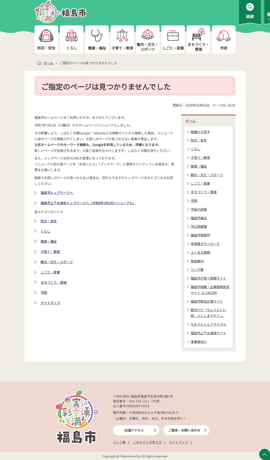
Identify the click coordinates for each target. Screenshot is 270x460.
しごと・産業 (173, 40)
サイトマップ (50, 302)
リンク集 (119, 442)
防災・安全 (46, 39)
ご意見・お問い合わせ (184, 430)
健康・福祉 (97, 40)
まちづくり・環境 (198, 39)
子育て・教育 (122, 40)
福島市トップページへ (57, 192)
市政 (224, 40)
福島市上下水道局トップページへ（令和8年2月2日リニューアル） (88, 202)
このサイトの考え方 (147, 442)
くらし (72, 40)
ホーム (48, 62)
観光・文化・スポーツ (148, 39)
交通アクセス (134, 430)
